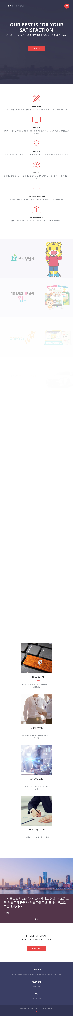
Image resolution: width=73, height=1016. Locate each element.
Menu (67, 5)
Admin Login (36, 948)
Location (36, 48)
